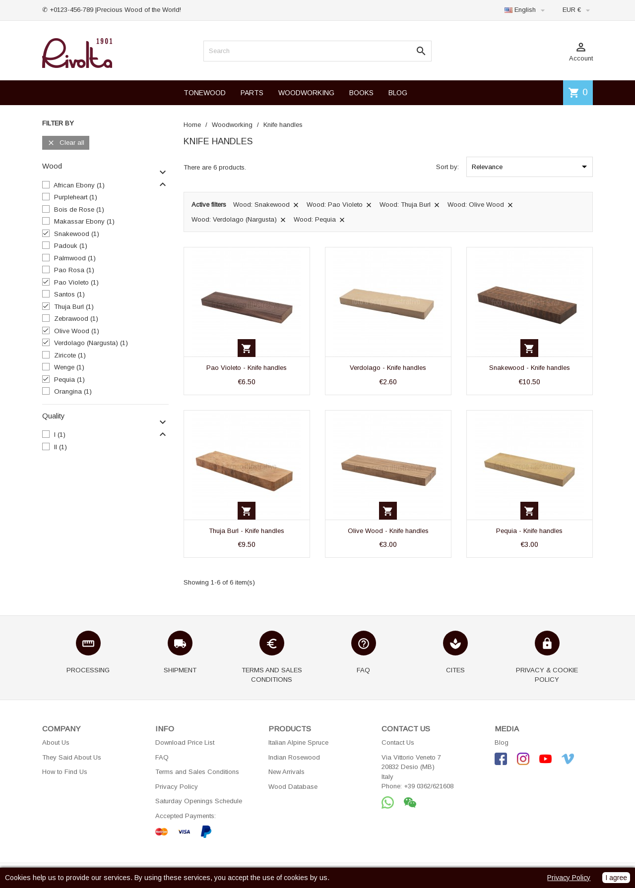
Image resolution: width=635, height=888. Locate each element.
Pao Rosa (74, 270)
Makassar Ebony (84, 221)
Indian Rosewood (294, 757)
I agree (616, 878)
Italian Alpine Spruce (298, 742)
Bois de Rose (79, 209)
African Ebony (79, 185)
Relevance (531, 167)
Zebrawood (76, 318)
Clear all (65, 143)
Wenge (69, 367)
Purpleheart (75, 197)
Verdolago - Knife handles (388, 367)
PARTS (252, 93)
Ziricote (70, 355)
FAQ (162, 757)
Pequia (69, 379)
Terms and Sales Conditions (197, 771)
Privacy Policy (176, 786)
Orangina (73, 391)
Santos (69, 294)
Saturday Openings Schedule (198, 801)
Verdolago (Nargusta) (91, 343)
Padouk (70, 245)
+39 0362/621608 (428, 786)
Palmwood (75, 258)
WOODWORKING (306, 93)
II (60, 447)
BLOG (397, 93)
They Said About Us (71, 757)
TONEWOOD (205, 93)
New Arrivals (286, 771)
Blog (501, 742)
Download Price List (184, 742)
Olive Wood (76, 331)
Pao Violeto (76, 282)
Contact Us (397, 742)
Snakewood (76, 233)
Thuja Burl (74, 306)
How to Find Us (64, 771)
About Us (55, 742)
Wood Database (293, 786)
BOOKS (361, 93)
